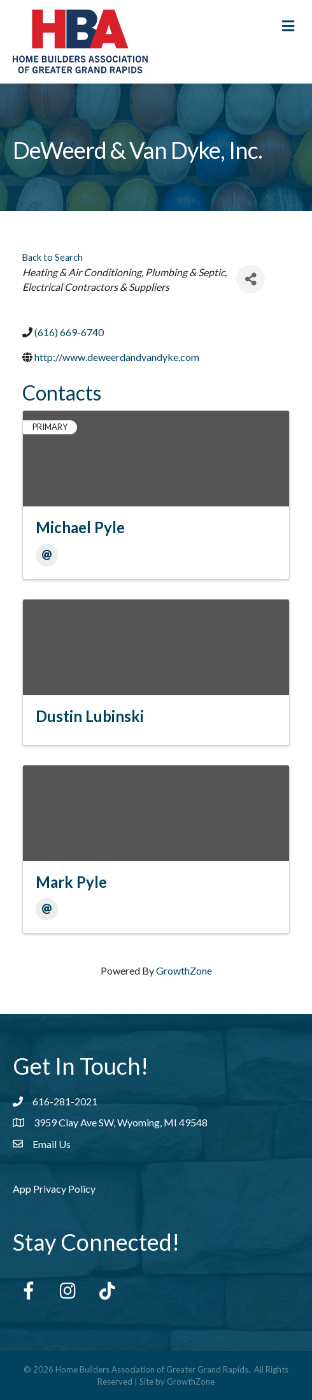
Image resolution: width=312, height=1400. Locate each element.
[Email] (47, 555)
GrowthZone (184, 970)
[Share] (250, 279)
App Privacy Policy (54, 1189)
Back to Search (52, 257)
